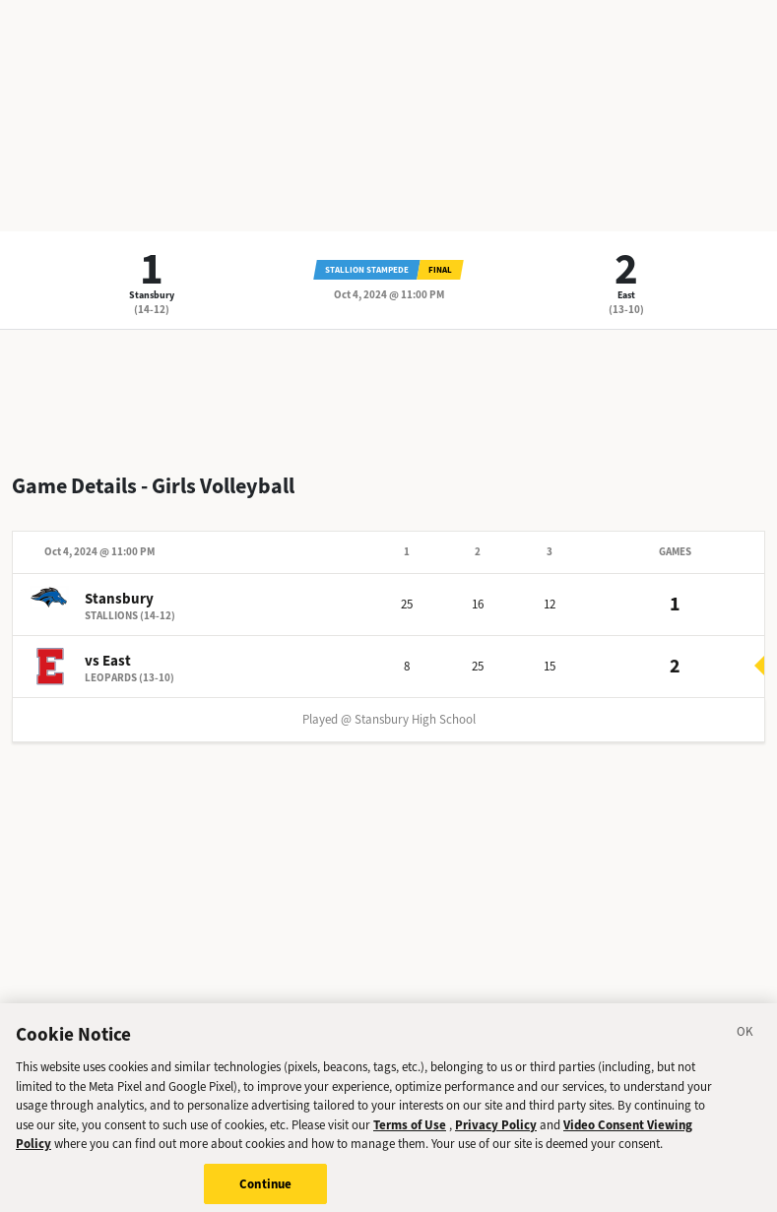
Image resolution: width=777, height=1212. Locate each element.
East (626, 294)
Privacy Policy (496, 1129)
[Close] (745, 1040)
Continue (265, 1189)
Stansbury (151, 294)
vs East (108, 660)
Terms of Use (409, 1129)
